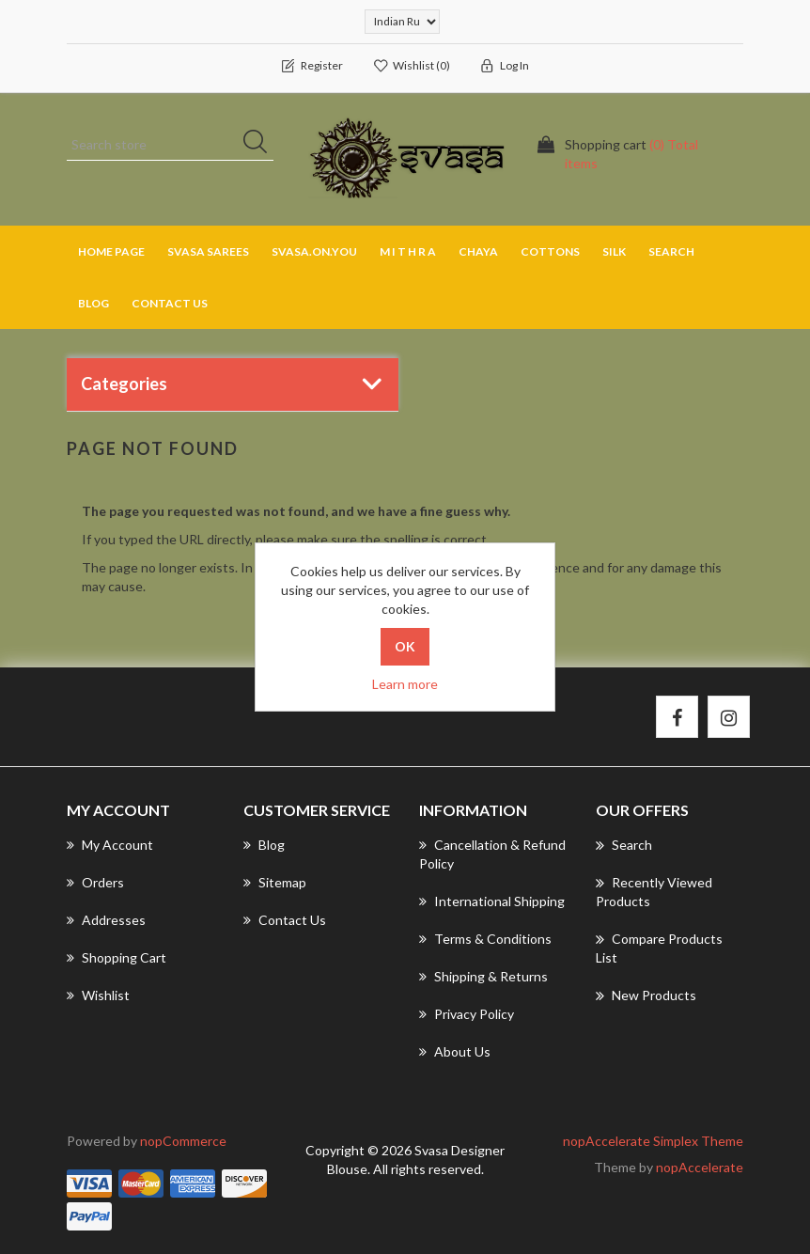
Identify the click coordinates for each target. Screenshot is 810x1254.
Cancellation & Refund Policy (492, 854)
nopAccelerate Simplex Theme (653, 1141)
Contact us (170, 303)
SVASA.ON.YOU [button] (314, 251)
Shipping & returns (483, 976)
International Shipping (492, 901)
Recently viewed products (654, 891)
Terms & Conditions (485, 939)
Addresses (106, 920)
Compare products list (659, 947)
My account (110, 845)
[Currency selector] (402, 21)
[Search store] (170, 145)
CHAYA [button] (478, 251)
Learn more (405, 684)
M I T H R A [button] (408, 251)
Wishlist (98, 995)
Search (671, 251)
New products (646, 995)
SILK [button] (614, 251)
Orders (95, 882)
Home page (111, 251)
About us (455, 1051)
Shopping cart (116, 957)
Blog (93, 303)
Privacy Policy (466, 1014)
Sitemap (274, 882)
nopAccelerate (699, 1167)
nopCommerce (183, 1141)
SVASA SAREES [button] (208, 251)
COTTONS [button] (550, 251)
